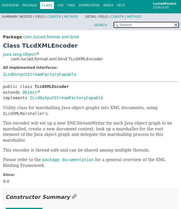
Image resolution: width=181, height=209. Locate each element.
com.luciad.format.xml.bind (51, 37)
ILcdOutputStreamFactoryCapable (39, 74)
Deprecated (89, 5)
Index (108, 5)
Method (71, 17)
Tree (71, 5)
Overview (10, 5)
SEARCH (100, 25)
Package (29, 5)
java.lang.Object (19, 54)
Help (121, 5)
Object (29, 92)
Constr (54, 17)
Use (60, 5)
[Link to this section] (74, 197)
